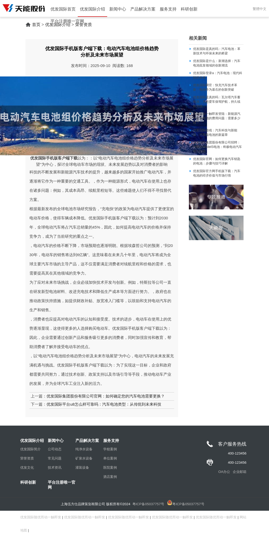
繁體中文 (259, 9)
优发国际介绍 (92, 9)
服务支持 (168, 9)
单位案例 (110, 458)
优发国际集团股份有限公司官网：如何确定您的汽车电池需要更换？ (105, 396)
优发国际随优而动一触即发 (40, 517)
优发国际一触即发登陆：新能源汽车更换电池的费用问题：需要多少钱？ (216, 118)
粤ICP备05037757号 (148, 504)
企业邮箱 (239, 472)
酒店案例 (110, 477)
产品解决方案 (143, 9)
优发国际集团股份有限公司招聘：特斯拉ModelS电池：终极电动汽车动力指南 (217, 147)
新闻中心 (117, 9)
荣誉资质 (27, 458)
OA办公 (224, 472)
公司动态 (54, 449)
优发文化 (27, 467)
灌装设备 (82, 467)
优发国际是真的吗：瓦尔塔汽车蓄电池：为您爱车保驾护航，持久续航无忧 (216, 101)
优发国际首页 (63, 9)
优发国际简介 (30, 449)
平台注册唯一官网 (67, 21)
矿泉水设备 (83, 458)
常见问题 (54, 458)
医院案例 (110, 467)
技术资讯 (54, 467)
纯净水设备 (83, 449)
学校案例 (110, 449)
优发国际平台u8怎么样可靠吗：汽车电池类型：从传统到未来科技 (103, 404)
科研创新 (189, 9)
